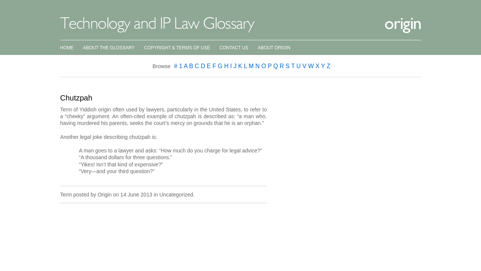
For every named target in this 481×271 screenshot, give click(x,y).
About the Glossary (109, 47)
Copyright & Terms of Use (177, 47)
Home (67, 47)
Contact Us (233, 47)
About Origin (274, 47)
